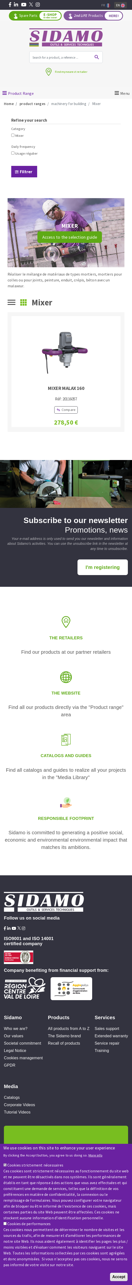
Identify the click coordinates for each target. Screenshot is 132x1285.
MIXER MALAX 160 (66, 388)
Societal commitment (22, 1043)
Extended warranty (111, 1036)
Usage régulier (26, 153)
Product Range (21, 93)
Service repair (107, 1043)
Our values (13, 1036)
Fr (105, 5)
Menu (125, 93)
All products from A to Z (68, 1029)
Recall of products (64, 1043)
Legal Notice (15, 1051)
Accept (118, 1279)
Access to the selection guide (69, 237)
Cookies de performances (29, 1226)
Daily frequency (23, 146)
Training (102, 1051)
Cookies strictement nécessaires (35, 1167)
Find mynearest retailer (71, 72)
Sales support (107, 1029)
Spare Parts (40, 16)
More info (95, 1158)
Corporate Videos (19, 1105)
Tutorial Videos (17, 1112)
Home (9, 103)
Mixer (19, 135)
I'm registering (103, 567)
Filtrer (26, 171)
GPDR (9, 1065)
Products (98, 16)
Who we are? (15, 1029)
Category (18, 129)
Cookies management (23, 1058)
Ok (97, 57)
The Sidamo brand (64, 1036)
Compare (69, 409)
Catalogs (12, 1097)
